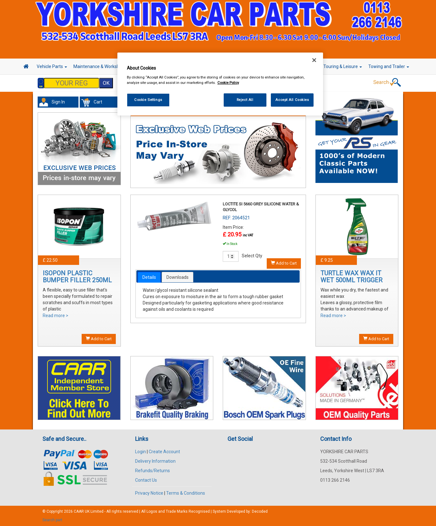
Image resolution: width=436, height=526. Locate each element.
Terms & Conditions (185, 493)
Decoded (260, 511)
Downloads (177, 277)
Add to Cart (99, 338)
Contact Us (146, 480)
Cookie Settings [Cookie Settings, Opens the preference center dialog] (148, 99)
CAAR (79, 511)
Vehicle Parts (52, 66)
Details (149, 277)
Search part (52, 520)
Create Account (164, 451)
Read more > (55, 315)
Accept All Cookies (292, 99)
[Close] (314, 60)
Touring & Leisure (342, 66)
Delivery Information (155, 461)
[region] (220, 84)
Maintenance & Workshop (100, 66)
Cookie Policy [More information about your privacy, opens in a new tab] (228, 82)
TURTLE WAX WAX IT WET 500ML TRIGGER (352, 276)
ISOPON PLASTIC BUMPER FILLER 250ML (77, 276)
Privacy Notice (149, 493)
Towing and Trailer (388, 66)
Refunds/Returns (152, 470)
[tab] (149, 277)
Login (140, 451)
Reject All (245, 99)
